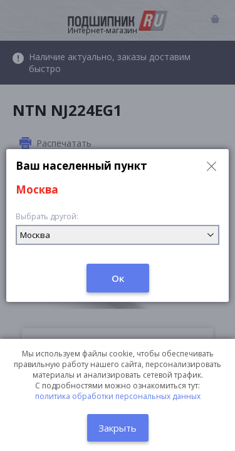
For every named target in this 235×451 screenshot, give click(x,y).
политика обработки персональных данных (118, 396)
